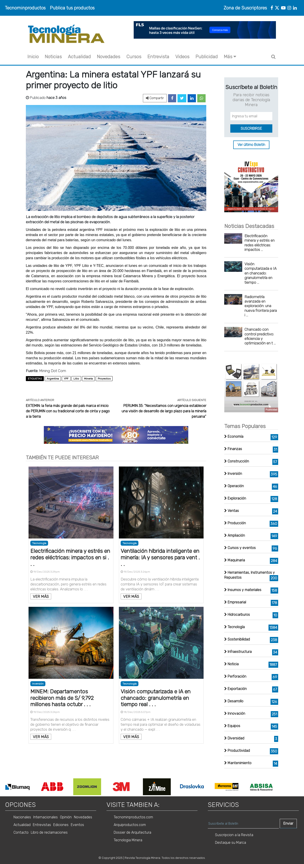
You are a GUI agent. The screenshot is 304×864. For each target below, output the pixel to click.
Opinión (66, 817)
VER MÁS (41, 596)
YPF (66, 378)
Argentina (53, 378)
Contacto (21, 832)
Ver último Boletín (251, 145)
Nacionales (22, 817)
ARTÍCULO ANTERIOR (40, 400)
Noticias (53, 56)
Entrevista (158, 56)
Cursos (133, 56)
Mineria (88, 378)
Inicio (33, 56)
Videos (182, 56)
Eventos (77, 825)
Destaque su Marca (230, 842)
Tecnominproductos (25, 8)
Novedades (108, 56)
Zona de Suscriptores (245, 8)
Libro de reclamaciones (49, 832)
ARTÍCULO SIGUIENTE (191, 400)
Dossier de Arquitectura (132, 832)
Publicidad (206, 56)
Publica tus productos (72, 8)
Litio (76, 378)
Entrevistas (42, 825)
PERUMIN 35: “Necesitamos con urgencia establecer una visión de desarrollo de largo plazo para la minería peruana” (164, 411)
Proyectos (104, 378)
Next (282, 787)
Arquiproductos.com (130, 825)
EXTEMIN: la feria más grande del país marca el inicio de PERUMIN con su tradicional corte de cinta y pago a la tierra (68, 411)
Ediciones (61, 825)
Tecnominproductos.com (133, 817)
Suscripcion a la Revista (234, 835)
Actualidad (79, 56)
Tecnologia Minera (128, 840)
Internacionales (45, 817)
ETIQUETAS (35, 378)
